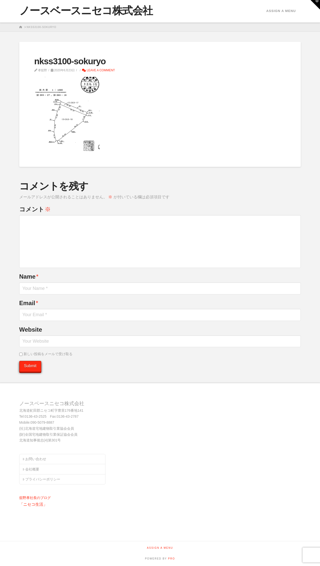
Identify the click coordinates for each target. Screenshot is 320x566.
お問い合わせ (34, 459)
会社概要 (30, 469)
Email (28, 303)
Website (30, 329)
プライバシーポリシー (41, 479)
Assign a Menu (281, 11)
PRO (171, 558)
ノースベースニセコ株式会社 (86, 11)
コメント (35, 209)
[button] (315, 5)
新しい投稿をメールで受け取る (48, 354)
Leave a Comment (98, 70)
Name (28, 276)
